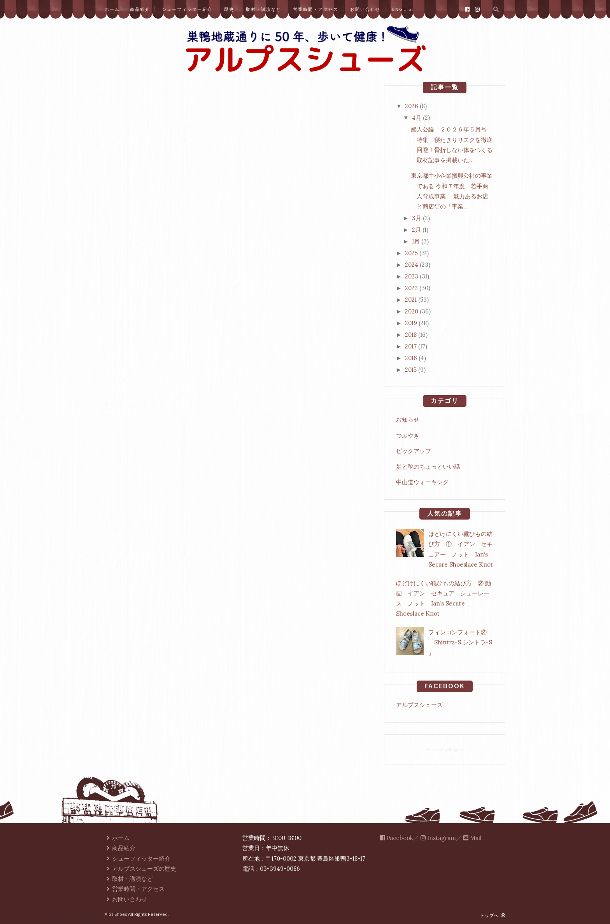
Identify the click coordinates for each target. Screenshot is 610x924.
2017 (411, 346)
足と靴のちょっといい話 (428, 466)
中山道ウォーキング (422, 482)
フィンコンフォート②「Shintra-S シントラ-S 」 (460, 642)
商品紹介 (140, 9)
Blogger (456, 749)
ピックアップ (413, 451)
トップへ (492, 915)
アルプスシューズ (419, 705)
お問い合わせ (365, 9)
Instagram (438, 838)
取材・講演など (263, 9)
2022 (411, 288)
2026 (411, 106)
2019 (411, 323)
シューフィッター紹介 (187, 9)
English (403, 9)
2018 (411, 334)
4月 (416, 117)
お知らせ (407, 419)
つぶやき (407, 435)
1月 (416, 241)
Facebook (396, 838)
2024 (411, 264)
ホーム (112, 9)
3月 (416, 218)
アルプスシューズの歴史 (140, 868)
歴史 (229, 9)
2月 (416, 229)
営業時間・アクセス (315, 9)
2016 (411, 358)
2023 (411, 276)
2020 (411, 311)
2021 (411, 299)
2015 (411, 369)
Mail (472, 838)
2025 (411, 253)
